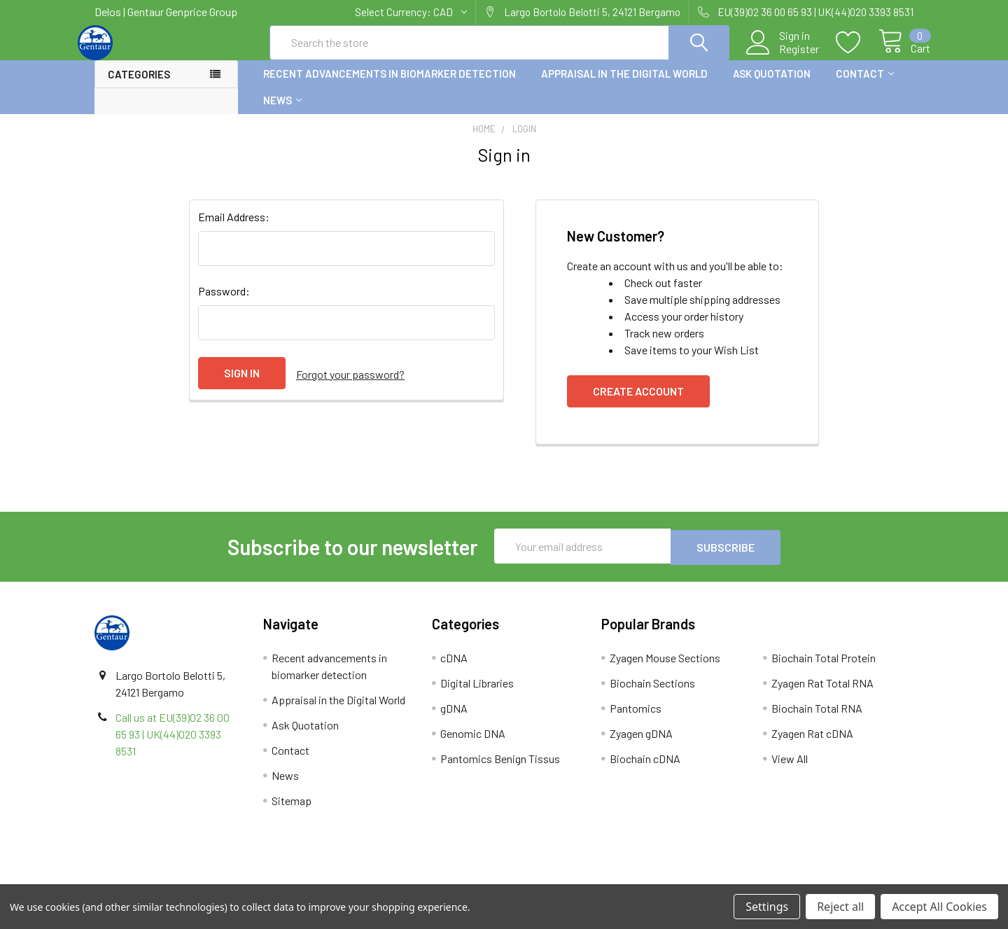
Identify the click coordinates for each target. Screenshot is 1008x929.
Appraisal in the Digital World (624, 86)
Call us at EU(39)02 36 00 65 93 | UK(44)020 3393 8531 (172, 745)
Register (783, 56)
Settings (767, 906)
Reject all (840, 906)
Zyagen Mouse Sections (665, 669)
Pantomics (636, 719)
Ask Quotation (772, 86)
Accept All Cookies (939, 906)
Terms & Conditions (197, 879)
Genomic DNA (472, 744)
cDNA (454, 669)
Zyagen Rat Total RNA (822, 694)
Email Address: (234, 229)
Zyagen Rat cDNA (812, 744)
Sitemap (292, 811)
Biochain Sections (652, 694)
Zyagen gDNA (641, 744)
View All (789, 769)
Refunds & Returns (606, 879)
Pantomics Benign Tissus (500, 769)
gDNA (454, 719)
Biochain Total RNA (816, 719)
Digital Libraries (477, 694)
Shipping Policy (401, 879)
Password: (224, 303)
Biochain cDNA (645, 769)
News (282, 112)
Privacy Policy (811, 879)
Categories (139, 87)
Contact (865, 86)
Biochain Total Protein (823, 669)
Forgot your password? (350, 385)
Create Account (638, 403)
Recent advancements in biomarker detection (389, 86)
